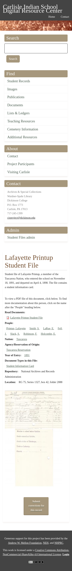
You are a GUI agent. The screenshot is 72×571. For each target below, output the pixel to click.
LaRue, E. (48, 328)
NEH (46, 542)
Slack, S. (15, 333)
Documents (15, 105)
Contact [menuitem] (65, 16)
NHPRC (58, 542)
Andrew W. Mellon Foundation (25, 542)
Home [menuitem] (51, 16)
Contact (12, 156)
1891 (27, 355)
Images (12, 89)
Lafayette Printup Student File (26, 317)
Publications (15, 97)
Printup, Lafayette (16, 328)
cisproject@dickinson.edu (21, 217)
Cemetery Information (22, 129)
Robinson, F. (30, 333)
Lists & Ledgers (18, 113)
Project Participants (20, 164)
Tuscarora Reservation (18, 350)
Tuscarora (21, 339)
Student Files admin (21, 237)
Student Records (18, 81)
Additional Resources (22, 137)
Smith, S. (35, 328)
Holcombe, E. (48, 333)
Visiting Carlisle (18, 172)
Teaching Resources (21, 121)
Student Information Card (20, 366)
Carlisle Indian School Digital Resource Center (32, 7)
